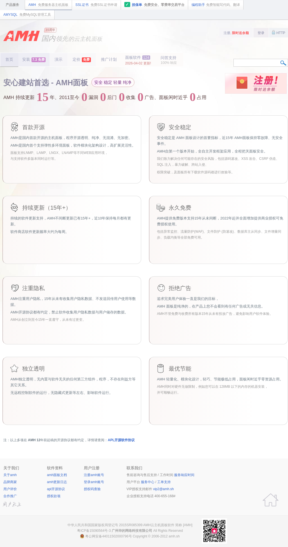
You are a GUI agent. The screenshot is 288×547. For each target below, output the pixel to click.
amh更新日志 (57, 482)
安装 (34, 59)
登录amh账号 (94, 482)
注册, (236, 33)
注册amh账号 (94, 475)
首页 (9, 59)
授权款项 (53, 496)
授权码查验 (92, 489)
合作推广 (10, 496)
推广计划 (109, 59)
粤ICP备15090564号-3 (94, 531)
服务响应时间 (184, 475)
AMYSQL (27, 15)
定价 (82, 59)
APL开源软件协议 (121, 440)
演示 (58, 59)
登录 (261, 33)
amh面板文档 (57, 475)
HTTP (278, 32)
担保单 (154, 4)
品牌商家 (10, 482)
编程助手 (216, 5)
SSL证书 (96, 5)
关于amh (10, 475)
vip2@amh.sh (163, 489)
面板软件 (138, 60)
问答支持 (169, 60)
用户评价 (10, 489)
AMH (48, 5)
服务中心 (147, 482)
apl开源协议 (56, 489)
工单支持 (164, 482)
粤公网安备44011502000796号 (108, 536)
